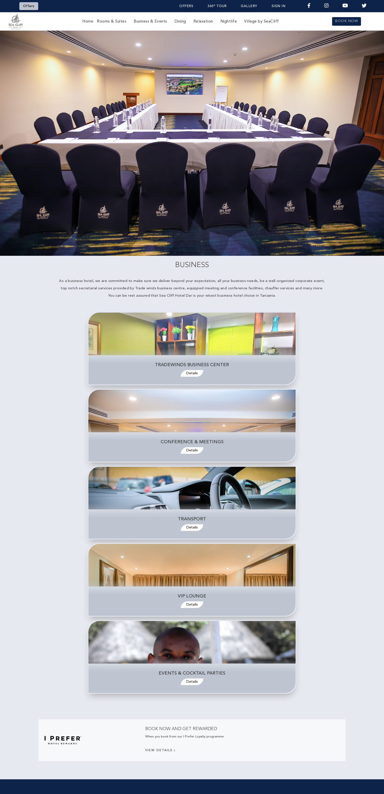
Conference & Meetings (192, 442)
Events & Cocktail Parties (192, 673)
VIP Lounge (192, 596)
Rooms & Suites (111, 21)
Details (192, 373)
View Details (160, 750)
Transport (192, 519)
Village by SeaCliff (261, 21)
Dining (180, 21)
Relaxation (203, 21)
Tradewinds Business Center (192, 365)
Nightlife (228, 21)
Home (87, 21)
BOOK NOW (346, 21)
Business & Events (150, 21)
